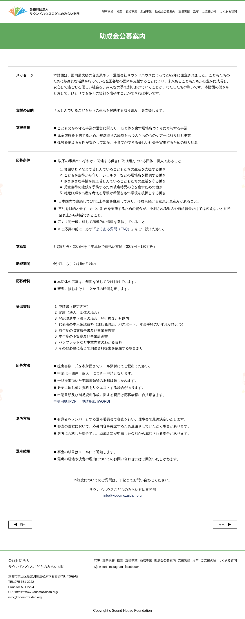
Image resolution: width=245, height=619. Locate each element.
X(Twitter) (100, 566)
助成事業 (146, 11)
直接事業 (131, 11)
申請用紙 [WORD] (96, 401)
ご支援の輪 (209, 11)
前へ (24, 525)
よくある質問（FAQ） (113, 229)
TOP (97, 560)
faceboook (132, 566)
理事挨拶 (107, 11)
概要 (119, 11)
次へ (220, 525)
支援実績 (184, 11)
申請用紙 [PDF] (65, 401)
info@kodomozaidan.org (122, 495)
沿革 (196, 11)
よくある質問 (228, 11)
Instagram (116, 566)
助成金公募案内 (165, 11)
